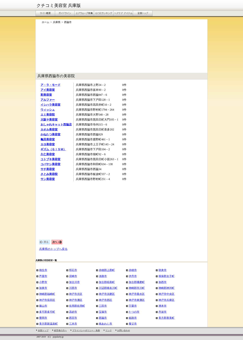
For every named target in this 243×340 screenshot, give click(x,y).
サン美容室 (48, 179)
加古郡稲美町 (107, 282)
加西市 (162, 282)
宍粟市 (133, 305)
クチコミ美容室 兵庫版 (58, 5)
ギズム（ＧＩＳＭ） (53, 149)
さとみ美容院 (49, 174)
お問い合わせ (123, 330)
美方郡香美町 (166, 317)
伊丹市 (133, 276)
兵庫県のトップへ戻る (53, 248)
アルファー (48, 99)
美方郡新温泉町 (48, 323)
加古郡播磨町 (137, 282)
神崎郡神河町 (166, 287)
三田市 (103, 305)
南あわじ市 (105, 323)
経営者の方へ (60, 330)
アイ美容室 (48, 89)
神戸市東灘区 (137, 299)
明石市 (73, 270)
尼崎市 (73, 276)
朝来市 (162, 270)
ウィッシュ (48, 109)
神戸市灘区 (75, 299)
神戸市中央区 (166, 293)
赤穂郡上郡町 (107, 270)
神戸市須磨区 (107, 293)
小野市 (43, 282)
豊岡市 (43, 317)
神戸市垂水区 (137, 293)
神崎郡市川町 (137, 287)
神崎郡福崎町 (47, 293)
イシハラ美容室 (50, 104)
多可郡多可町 (47, 311)
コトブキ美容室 (50, 159)
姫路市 (133, 317)
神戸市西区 (105, 299)
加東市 (43, 287)
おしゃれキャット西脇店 (56, 124)
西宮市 (73, 317)
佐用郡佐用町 (77, 305)
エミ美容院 (48, 114)
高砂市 (73, 311)
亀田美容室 (48, 139)
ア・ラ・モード (50, 84)
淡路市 (103, 276)
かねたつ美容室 (50, 134)
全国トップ (43, 330)
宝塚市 (103, 311)
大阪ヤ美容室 (49, 119)
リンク (108, 330)
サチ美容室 (48, 169)
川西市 (73, 287)
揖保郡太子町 (166, 276)
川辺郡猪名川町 (108, 287)
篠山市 (43, 305)
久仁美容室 (48, 154)
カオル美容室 (49, 129)
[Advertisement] (121, 50)
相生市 (43, 270)
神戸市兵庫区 (166, 299)
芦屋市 (43, 276)
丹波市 (162, 311)
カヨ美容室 (48, 144)
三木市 (73, 323)
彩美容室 (46, 94)
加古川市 (74, 282)
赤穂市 (133, 270)
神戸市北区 (75, 293)
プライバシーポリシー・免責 (86, 330)
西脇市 (103, 317)
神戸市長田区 (47, 299)
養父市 (133, 323)
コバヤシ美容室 (50, 164)
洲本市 (162, 305)
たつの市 (134, 311)
